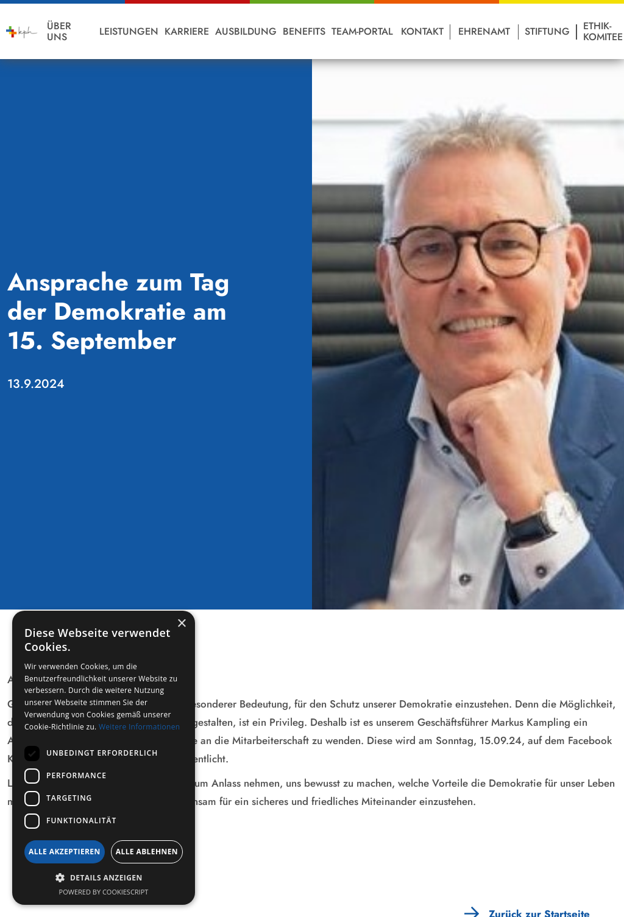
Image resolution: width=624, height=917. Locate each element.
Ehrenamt (484, 31)
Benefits (304, 31)
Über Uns (59, 31)
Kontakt (422, 31)
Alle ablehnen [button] (147, 851)
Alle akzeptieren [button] (65, 851)
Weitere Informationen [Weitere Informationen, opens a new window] (139, 727)
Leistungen (128, 31)
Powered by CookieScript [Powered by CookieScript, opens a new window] (104, 891)
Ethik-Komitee (603, 31)
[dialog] (103, 758)
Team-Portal (362, 31)
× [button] (181, 623)
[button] (103, 877)
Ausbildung (246, 31)
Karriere (187, 31)
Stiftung (547, 31)
